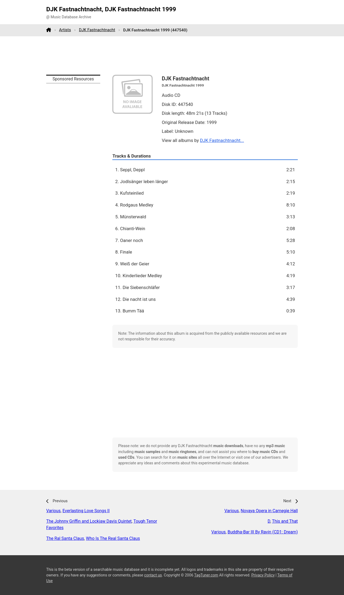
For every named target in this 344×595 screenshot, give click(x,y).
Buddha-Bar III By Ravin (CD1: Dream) (263, 532)
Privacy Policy (263, 575)
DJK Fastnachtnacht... (222, 140)
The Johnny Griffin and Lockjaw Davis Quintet (89, 521)
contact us (153, 575)
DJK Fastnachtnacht (97, 29)
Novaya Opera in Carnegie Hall (269, 510)
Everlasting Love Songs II (86, 510)
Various (53, 510)
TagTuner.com (206, 575)
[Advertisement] (172, 55)
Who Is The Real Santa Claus (113, 538)
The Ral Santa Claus (65, 538)
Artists (65, 29)
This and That (285, 521)
